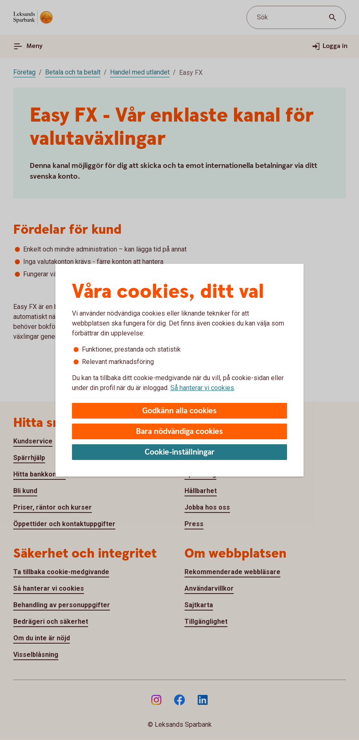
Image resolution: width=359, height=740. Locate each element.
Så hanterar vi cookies (202, 388)
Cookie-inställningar (180, 452)
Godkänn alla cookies (179, 411)
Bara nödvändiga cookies (179, 431)
